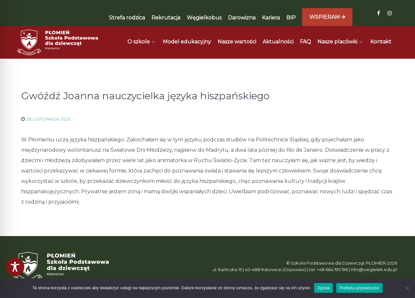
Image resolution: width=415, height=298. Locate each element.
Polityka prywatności (359, 287)
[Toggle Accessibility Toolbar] (15, 267)
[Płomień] (57, 42)
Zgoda (323, 287)
